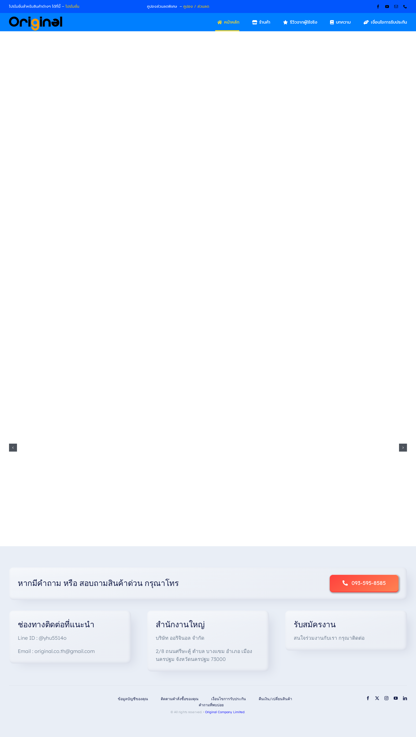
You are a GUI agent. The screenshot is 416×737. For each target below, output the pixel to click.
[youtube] (387, 6)
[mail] (396, 6)
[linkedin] (405, 698)
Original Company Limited (225, 712)
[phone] (405, 6)
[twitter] (377, 698)
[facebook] (378, 6)
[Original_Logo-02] (35, 18)
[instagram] (386, 698)
